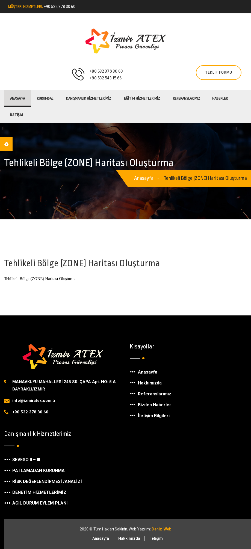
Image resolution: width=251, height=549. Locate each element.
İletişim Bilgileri (154, 415)
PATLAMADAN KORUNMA (38, 470)
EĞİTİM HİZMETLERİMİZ (142, 98)
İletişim (156, 538)
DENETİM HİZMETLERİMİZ (39, 492)
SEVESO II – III (26, 459)
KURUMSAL (45, 98)
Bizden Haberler (154, 404)
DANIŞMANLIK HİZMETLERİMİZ (88, 98)
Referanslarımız (154, 393)
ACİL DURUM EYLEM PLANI (39, 503)
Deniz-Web (161, 529)
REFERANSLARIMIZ (186, 98)
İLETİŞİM (16, 115)
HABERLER (220, 98)
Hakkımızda (150, 383)
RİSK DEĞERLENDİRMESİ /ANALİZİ (47, 481)
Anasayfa (17, 98)
